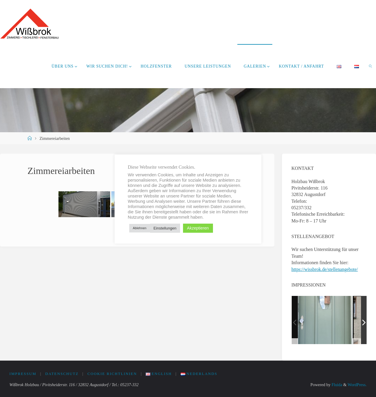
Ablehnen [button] (140, 228)
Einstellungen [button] (165, 228)
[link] (370, 66)
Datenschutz (62, 374)
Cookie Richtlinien (112, 374)
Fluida (336, 384)
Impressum (22, 374)
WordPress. (357, 384)
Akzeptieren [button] (198, 228)
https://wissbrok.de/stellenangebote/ (325, 269)
